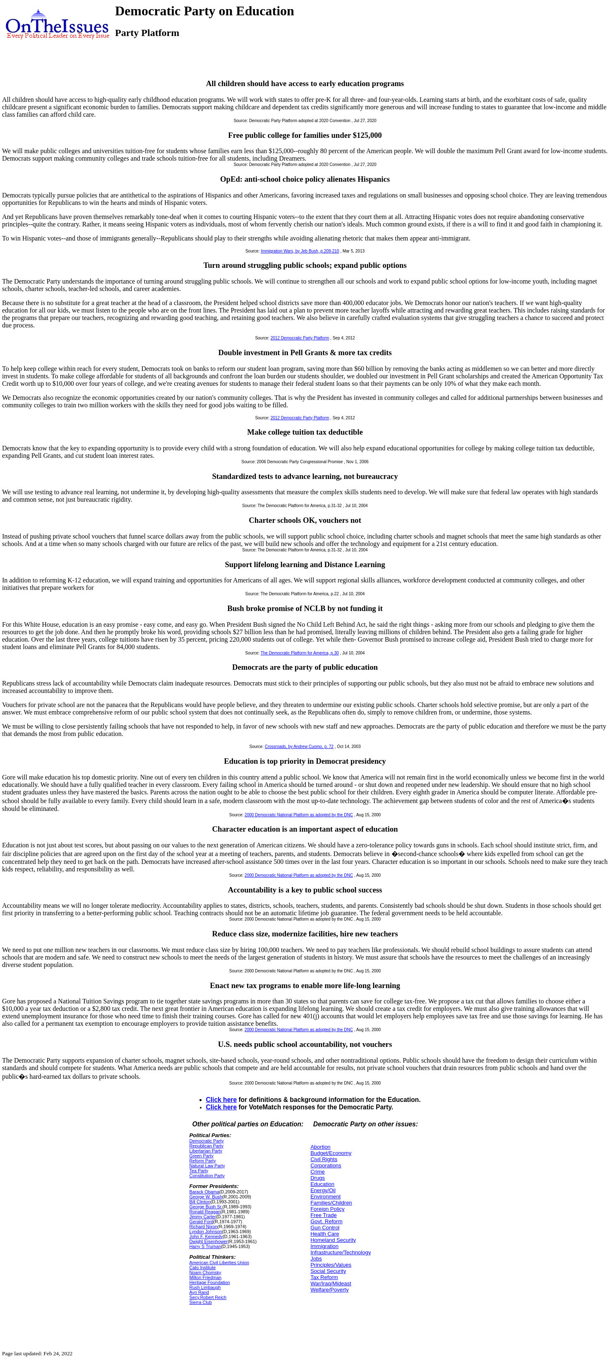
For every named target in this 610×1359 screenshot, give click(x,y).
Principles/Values (330, 1265)
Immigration (324, 1246)
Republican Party (206, 1145)
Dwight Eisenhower (209, 1241)
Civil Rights (323, 1159)
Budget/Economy (330, 1153)
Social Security (328, 1271)
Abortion (320, 1147)
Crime (317, 1172)
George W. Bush (206, 1196)
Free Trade (323, 1215)
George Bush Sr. (206, 1206)
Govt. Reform (326, 1221)
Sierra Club (201, 1302)
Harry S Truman (205, 1246)
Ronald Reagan (205, 1211)
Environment (325, 1196)
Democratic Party (207, 1140)
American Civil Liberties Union (219, 1262)
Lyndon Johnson (206, 1231)
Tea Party (199, 1170)
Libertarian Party (206, 1150)
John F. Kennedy (206, 1236)
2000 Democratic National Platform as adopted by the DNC (299, 815)
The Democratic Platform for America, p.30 (300, 653)
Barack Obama (204, 1191)
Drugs (317, 1178)
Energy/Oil (323, 1190)
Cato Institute (203, 1267)
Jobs (316, 1259)
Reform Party (203, 1160)
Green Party (202, 1155)
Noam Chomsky (205, 1272)
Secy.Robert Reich (208, 1297)
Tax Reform (324, 1277)
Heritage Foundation (210, 1282)
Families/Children (331, 1203)
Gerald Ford (202, 1221)
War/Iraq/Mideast (330, 1283)
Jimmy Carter (203, 1216)
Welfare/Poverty (329, 1290)
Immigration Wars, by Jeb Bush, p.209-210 (300, 251)
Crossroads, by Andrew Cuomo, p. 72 (299, 746)
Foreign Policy (327, 1209)
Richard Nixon (204, 1226)
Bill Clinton (200, 1201)
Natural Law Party (207, 1165)
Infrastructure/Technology (340, 1252)
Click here (221, 1099)
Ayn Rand (199, 1292)
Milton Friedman (206, 1277)
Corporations (325, 1165)
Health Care (324, 1234)
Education (322, 1184)
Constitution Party (207, 1175)
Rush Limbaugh (205, 1287)
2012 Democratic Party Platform (300, 338)
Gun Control (324, 1227)
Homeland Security (333, 1240)
